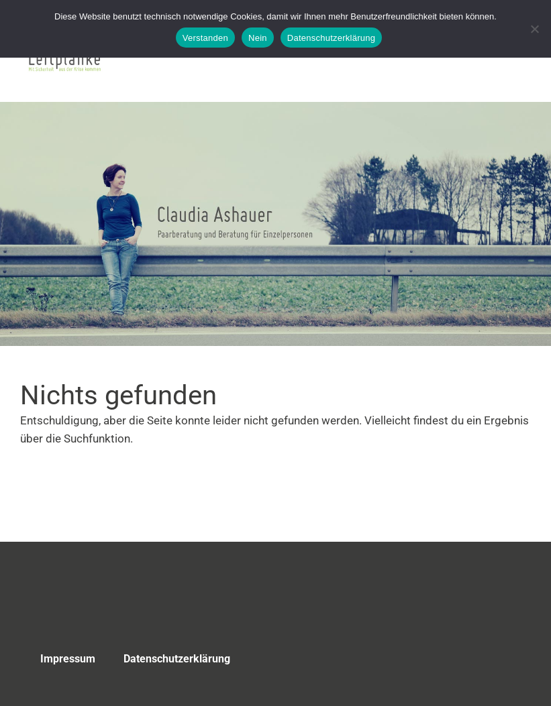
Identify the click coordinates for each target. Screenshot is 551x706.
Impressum (67, 658)
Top (497, 661)
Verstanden (205, 38)
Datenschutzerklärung (176, 658)
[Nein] (534, 29)
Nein (257, 38)
